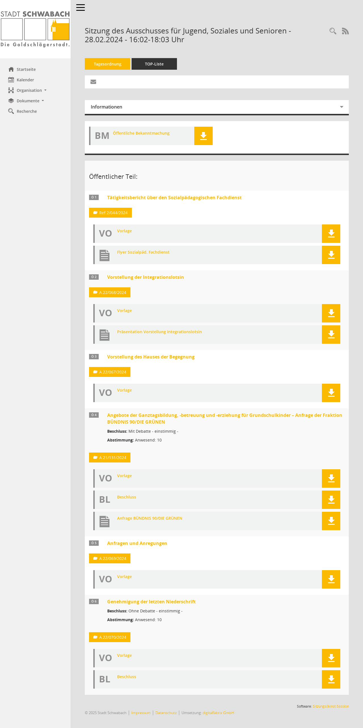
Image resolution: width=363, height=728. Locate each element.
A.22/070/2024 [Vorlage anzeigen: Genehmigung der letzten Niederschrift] (113, 637)
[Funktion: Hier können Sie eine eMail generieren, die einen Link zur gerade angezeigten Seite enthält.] (93, 82)
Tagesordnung (108, 64)
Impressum (141, 712)
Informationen (107, 107)
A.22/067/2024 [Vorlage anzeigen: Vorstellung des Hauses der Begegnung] (113, 372)
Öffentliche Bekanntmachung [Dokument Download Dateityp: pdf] (141, 133)
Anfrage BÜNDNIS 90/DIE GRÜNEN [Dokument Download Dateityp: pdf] (150, 518)
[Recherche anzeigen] (333, 31)
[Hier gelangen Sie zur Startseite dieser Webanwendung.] (35, 29)
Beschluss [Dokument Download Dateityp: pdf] (126, 497)
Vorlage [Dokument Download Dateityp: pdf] (124, 231)
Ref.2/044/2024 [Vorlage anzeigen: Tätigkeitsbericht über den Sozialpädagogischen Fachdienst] (114, 212)
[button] (35, 90)
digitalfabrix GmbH (219, 712)
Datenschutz (166, 712)
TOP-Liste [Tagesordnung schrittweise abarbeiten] (154, 64)
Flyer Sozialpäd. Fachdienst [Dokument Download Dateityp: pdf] (143, 252)
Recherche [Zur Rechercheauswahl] (23, 111)
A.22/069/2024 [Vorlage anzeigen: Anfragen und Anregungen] (113, 558)
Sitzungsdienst (331, 706)
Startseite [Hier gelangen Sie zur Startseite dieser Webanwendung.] (22, 69)
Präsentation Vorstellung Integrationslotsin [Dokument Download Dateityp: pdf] (159, 332)
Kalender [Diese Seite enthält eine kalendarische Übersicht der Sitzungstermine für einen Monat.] (21, 79)
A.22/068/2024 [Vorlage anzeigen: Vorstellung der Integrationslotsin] (113, 292)
